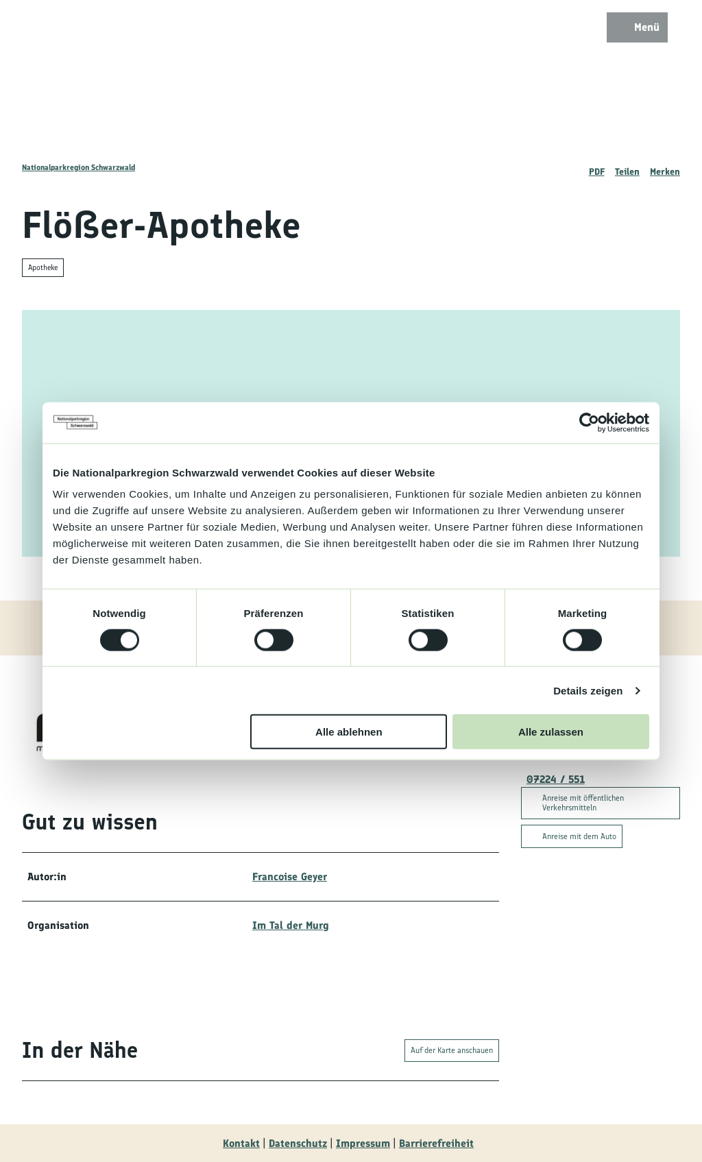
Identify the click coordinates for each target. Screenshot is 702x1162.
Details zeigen (587, 690)
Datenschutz (298, 1143)
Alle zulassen (550, 732)
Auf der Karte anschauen (452, 1050)
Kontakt (241, 1143)
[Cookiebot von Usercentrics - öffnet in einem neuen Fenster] (589, 422)
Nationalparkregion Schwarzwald (78, 167)
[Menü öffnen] (637, 27)
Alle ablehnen (349, 732)
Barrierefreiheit (436, 1143)
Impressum (363, 1143)
